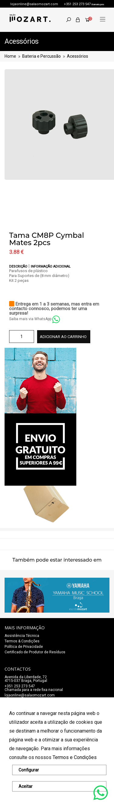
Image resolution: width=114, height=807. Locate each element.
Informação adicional (51, 266)
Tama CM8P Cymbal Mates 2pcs (46, 239)
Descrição (18, 266)
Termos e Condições (75, 757)
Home (10, 56)
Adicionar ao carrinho (63, 336)
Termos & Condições (22, 641)
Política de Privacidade (24, 647)
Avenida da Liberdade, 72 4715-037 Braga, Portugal (26, 679)
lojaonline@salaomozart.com (34, 4)
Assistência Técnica (22, 636)
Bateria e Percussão (41, 56)
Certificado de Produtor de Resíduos (35, 652)
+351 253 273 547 (77, 4)
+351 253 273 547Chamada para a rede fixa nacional (34, 688)
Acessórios (77, 56)
